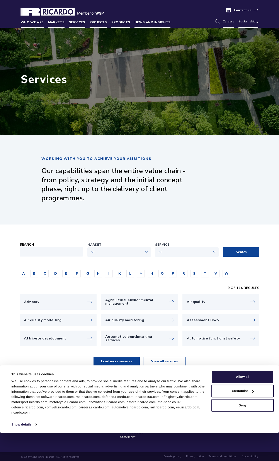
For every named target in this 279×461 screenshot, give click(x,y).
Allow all (242, 405)
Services (77, 22)
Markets (56, 22)
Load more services (116, 361)
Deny (243, 433)
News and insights (152, 22)
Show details (21, 452)
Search (27, 244)
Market (94, 244)
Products (120, 22)
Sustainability (248, 21)
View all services (164, 361)
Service (162, 244)
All (93, 252)
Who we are (32, 22)
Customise (243, 419)
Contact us (243, 10)
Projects (98, 22)
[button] (23, 273)
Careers (228, 21)
